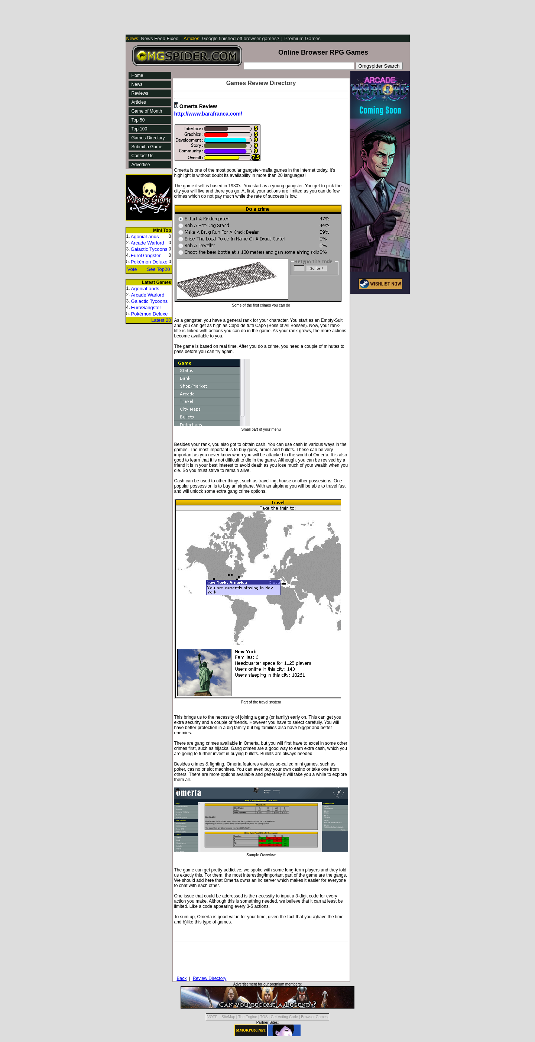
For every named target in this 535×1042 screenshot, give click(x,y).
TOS (264, 1017)
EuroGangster (146, 255)
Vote (132, 269)
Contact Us (142, 155)
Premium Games (302, 38)
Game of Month (147, 111)
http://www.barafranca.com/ (208, 114)
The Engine (247, 1017)
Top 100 (139, 129)
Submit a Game (147, 146)
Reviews (140, 93)
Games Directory (148, 137)
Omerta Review (198, 106)
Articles (139, 102)
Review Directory (210, 978)
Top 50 (138, 120)
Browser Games (314, 1017)
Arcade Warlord (147, 243)
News (137, 84)
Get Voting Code (284, 1017)
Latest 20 (161, 320)
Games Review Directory (261, 83)
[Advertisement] (261, 16)
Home (137, 75)
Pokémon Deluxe (149, 262)
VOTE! (212, 1017)
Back (182, 978)
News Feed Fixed (153, 38)
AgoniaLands (145, 236)
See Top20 (158, 269)
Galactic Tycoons (149, 249)
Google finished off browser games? (232, 38)
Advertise (141, 164)
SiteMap (228, 1017)
